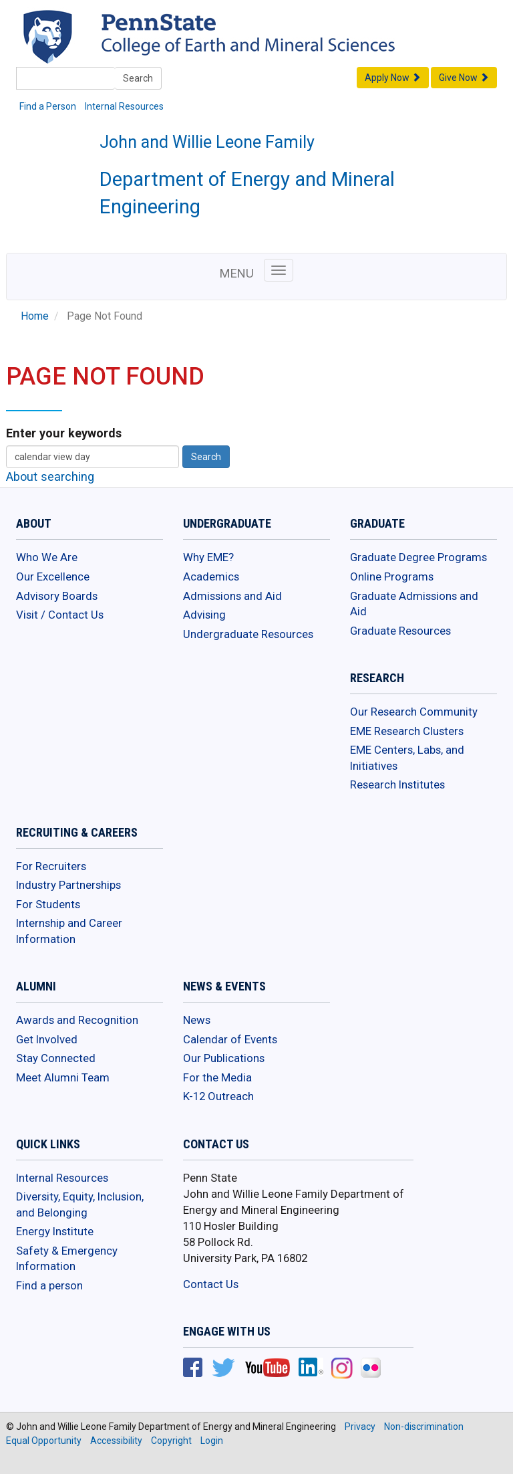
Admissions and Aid (232, 596)
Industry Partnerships (68, 884)
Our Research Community (414, 711)
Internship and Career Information (69, 931)
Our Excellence (53, 576)
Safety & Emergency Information (67, 1258)
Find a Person (47, 106)
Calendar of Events (230, 1039)
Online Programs (392, 576)
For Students (48, 904)
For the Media (217, 1077)
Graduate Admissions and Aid (414, 604)
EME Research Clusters (407, 731)
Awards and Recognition (77, 1020)
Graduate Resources (400, 630)
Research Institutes (397, 784)
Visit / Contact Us (60, 614)
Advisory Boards (57, 596)
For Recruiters (51, 866)
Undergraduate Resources (248, 634)
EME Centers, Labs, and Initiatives (407, 757)
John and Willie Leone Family (207, 142)
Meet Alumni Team (63, 1077)
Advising (204, 614)
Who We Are (46, 557)
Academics (211, 576)
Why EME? (208, 557)
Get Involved (46, 1039)
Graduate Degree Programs (418, 557)
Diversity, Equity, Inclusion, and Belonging (80, 1204)
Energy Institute (55, 1231)
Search (138, 78)
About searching (50, 476)
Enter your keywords (64, 433)
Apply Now (393, 77)
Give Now (464, 77)
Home (35, 316)
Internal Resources (124, 106)
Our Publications (224, 1058)
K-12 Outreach (218, 1096)
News (196, 1020)
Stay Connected (56, 1058)
